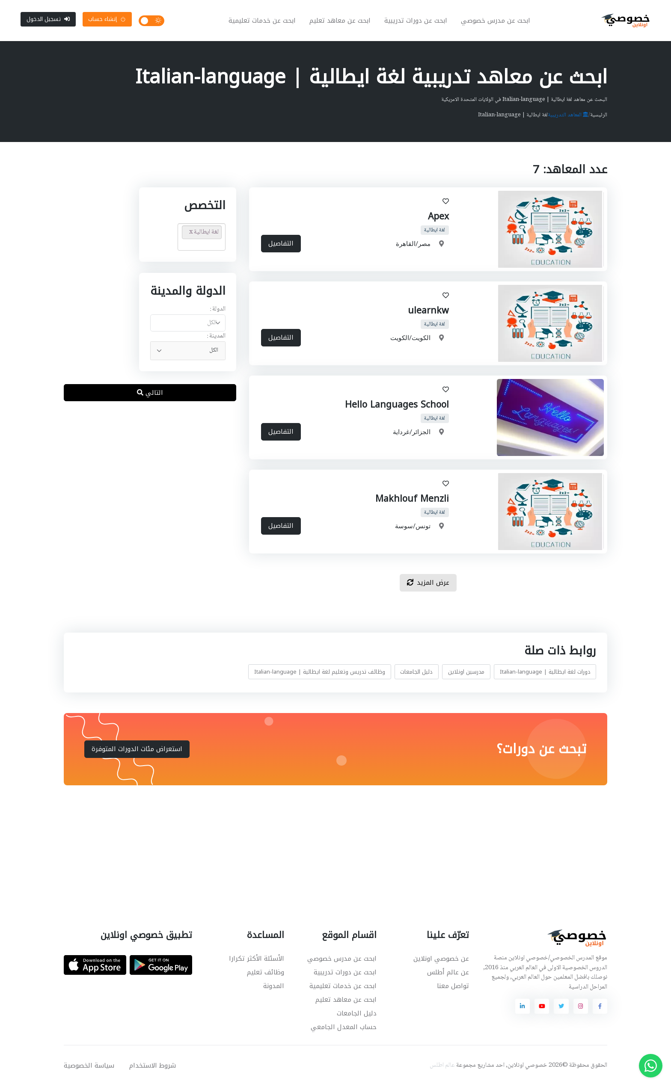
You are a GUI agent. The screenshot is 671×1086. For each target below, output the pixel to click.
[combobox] (188, 323)
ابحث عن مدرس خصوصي (495, 21)
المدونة (273, 986)
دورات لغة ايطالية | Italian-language (545, 671)
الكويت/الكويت (410, 338)
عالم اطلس (442, 1065)
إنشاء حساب (107, 19)
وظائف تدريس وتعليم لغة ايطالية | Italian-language (319, 671)
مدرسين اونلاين (466, 671)
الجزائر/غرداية (412, 432)
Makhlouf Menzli (412, 498)
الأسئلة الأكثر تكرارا (256, 959)
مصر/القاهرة (413, 244)
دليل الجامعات (416, 671)
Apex (438, 216)
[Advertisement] (329, 847)
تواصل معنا (453, 986)
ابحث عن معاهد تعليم (340, 21)
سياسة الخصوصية (89, 1065)
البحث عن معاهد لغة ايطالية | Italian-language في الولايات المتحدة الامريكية (524, 99)
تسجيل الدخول (48, 19)
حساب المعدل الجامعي (344, 1027)
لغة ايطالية (435, 230)
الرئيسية (598, 115)
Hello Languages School (397, 404)
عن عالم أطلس (448, 972)
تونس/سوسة (413, 526)
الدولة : (218, 309)
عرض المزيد (428, 583)
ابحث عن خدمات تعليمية (262, 21)
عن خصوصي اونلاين (441, 959)
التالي (150, 393)
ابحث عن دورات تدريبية (415, 21)
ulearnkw (428, 310)
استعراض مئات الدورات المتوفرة (137, 749)
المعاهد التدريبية (568, 115)
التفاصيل (281, 244)
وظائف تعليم (265, 972)
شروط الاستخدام (152, 1065)
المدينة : (216, 336)
